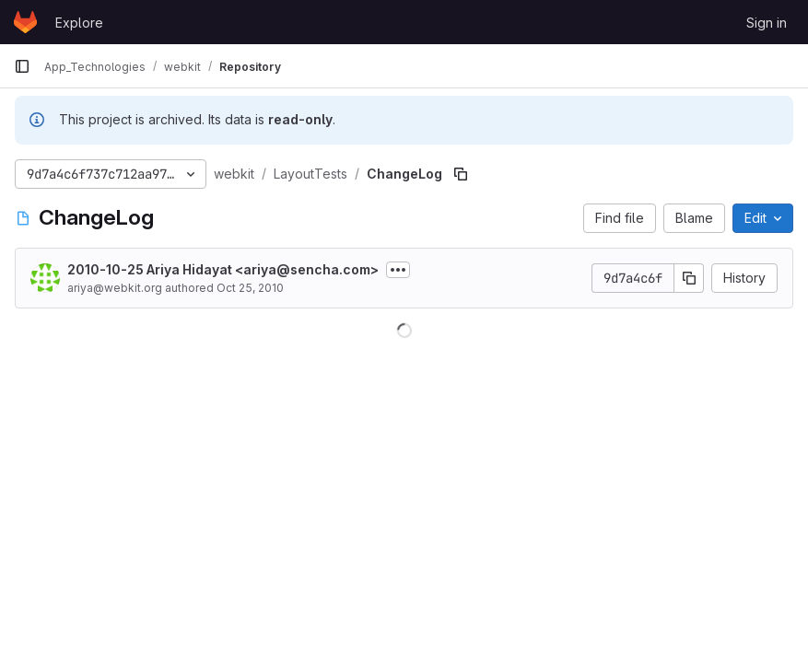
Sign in (766, 22)
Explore (79, 22)
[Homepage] (25, 22)
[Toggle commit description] (398, 270)
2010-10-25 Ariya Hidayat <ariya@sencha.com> (223, 269)
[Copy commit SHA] (689, 278)
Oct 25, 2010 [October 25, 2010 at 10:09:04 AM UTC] (250, 288)
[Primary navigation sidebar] (22, 66)
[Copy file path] (460, 174)
